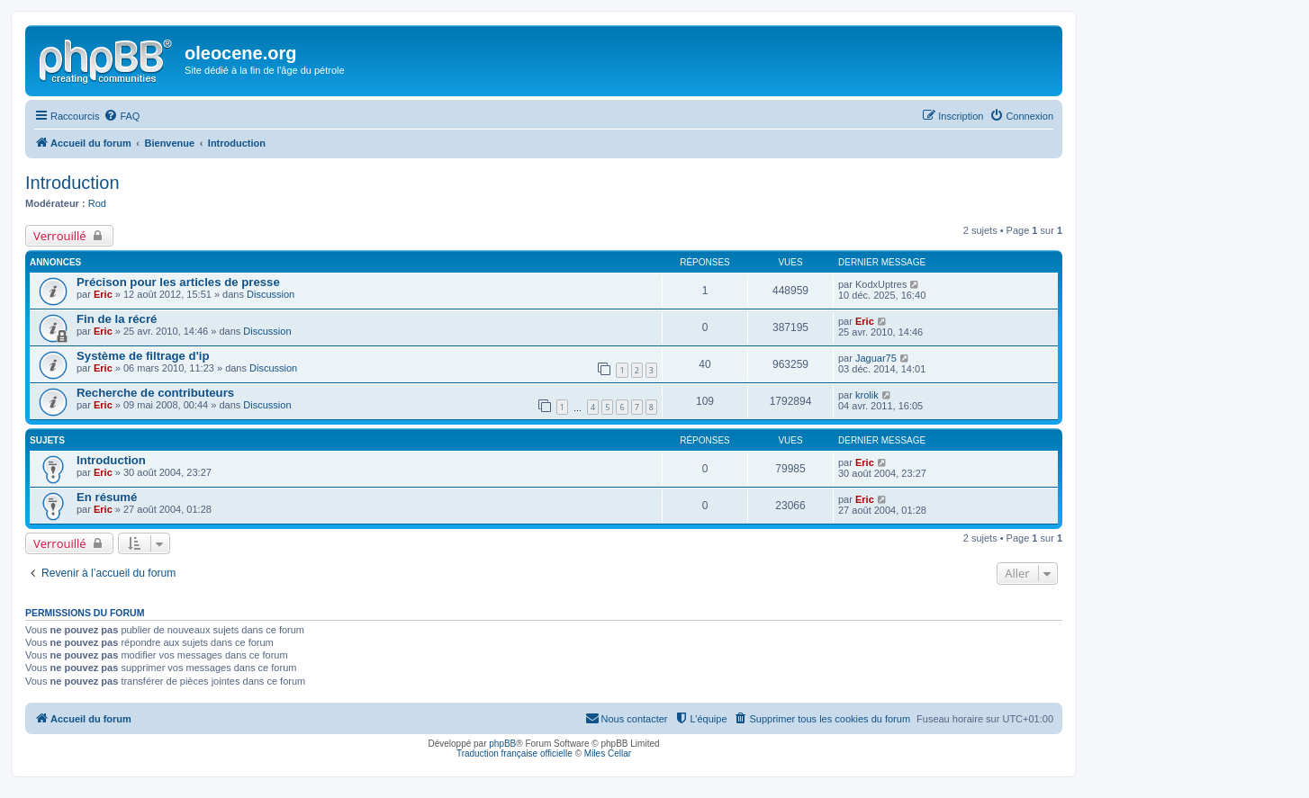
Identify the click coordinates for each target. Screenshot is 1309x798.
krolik (867, 395)
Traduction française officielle (514, 753)
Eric (103, 294)
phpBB (502, 744)
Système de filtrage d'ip (143, 356)
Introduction (72, 183)
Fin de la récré (117, 319)
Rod (97, 203)
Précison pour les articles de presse (178, 282)
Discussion (270, 294)
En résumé (107, 497)
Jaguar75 (876, 358)
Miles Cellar (607, 753)
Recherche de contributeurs (155, 392)
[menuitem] (122, 116)
